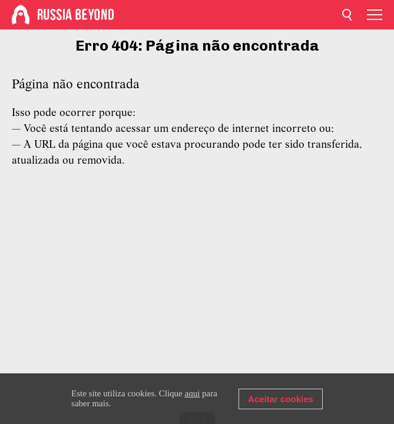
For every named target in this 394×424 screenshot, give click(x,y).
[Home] (20, 15)
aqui (192, 393)
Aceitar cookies (280, 399)
